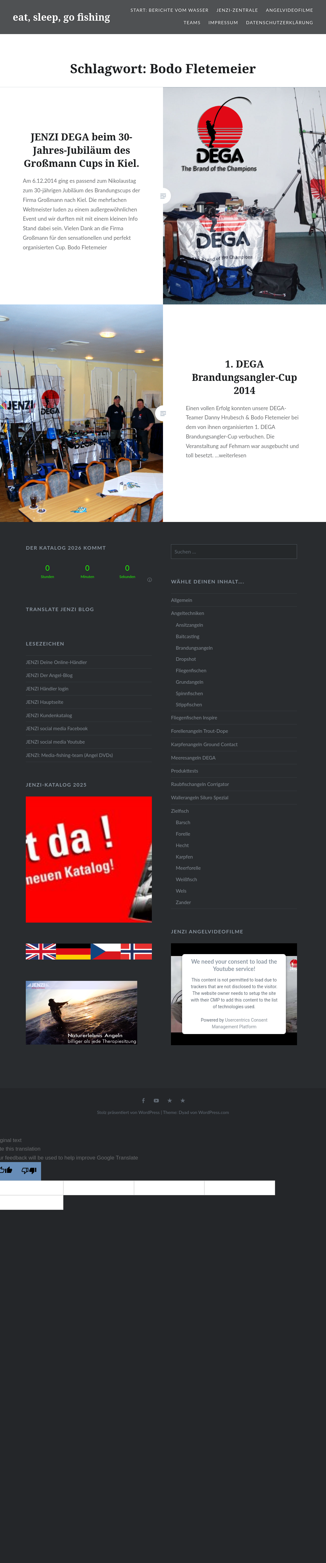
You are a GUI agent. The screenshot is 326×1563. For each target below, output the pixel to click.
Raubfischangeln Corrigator (200, 784)
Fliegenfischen (191, 670)
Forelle (183, 834)
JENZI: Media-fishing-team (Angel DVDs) (69, 755)
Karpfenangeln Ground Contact (204, 744)
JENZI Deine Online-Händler (56, 662)
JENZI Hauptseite (44, 702)
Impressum (223, 22)
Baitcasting (187, 636)
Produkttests (184, 771)
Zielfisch (180, 811)
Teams (192, 22)
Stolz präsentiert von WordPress (128, 1112)
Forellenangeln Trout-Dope (199, 731)
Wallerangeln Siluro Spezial (199, 797)
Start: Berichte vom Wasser (170, 10)
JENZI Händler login (47, 688)
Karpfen (184, 857)
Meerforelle (188, 868)
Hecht (182, 845)
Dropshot (186, 659)
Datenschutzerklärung (279, 22)
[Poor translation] (29, 1171)
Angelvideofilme (289, 10)
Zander (183, 902)
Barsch (183, 822)
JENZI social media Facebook (57, 728)
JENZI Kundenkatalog (49, 715)
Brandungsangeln (194, 648)
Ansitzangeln (189, 625)
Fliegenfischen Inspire (194, 717)
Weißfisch (186, 879)
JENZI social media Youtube (55, 742)
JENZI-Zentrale (237, 10)
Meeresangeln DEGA (193, 757)
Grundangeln (189, 682)
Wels (181, 891)
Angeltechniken (187, 613)
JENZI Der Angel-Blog (49, 675)
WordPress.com (213, 1112)
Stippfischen (189, 704)
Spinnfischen (189, 693)
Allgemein (181, 600)
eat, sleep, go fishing (61, 17)
